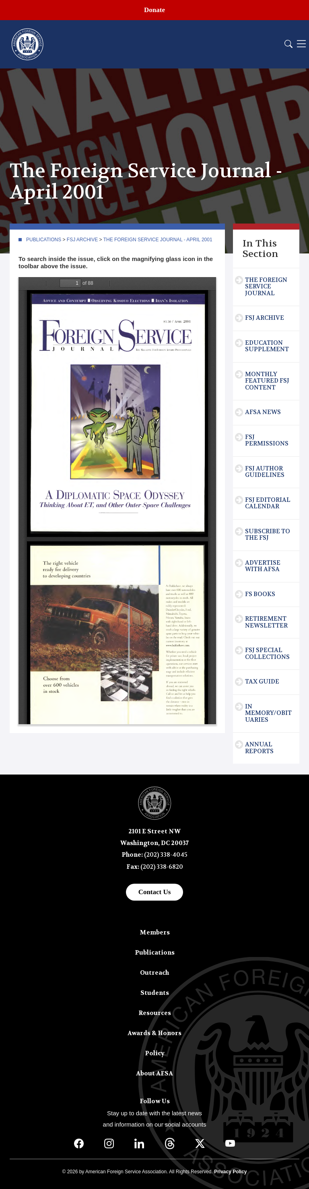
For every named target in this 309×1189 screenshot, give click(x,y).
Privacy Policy (230, 1171)
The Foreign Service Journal (266, 286)
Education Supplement (267, 346)
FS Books (260, 594)
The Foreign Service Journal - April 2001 (157, 239)
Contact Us (154, 892)
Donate (154, 10)
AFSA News (263, 412)
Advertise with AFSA (262, 566)
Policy (155, 1053)
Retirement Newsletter (266, 622)
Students (154, 993)
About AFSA (154, 1073)
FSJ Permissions (266, 440)
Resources (154, 1013)
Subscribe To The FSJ (267, 534)
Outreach (154, 973)
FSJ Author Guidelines (264, 471)
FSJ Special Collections (267, 653)
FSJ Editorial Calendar (267, 503)
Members (155, 932)
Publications (43, 239)
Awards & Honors (154, 1033)
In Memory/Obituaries (268, 713)
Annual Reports (259, 747)
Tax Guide (262, 681)
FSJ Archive (82, 239)
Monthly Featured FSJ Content (267, 381)
